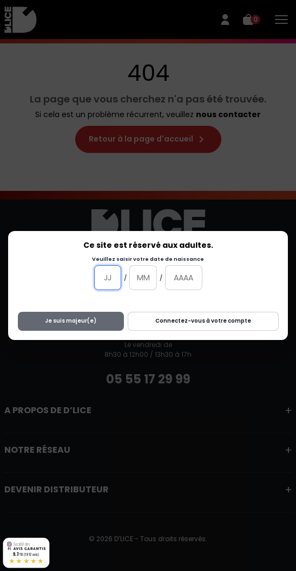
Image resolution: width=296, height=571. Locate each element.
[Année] (183, 277)
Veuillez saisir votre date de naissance (148, 258)
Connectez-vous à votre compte (203, 321)
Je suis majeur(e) (70, 321)
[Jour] (108, 277)
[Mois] (143, 277)
